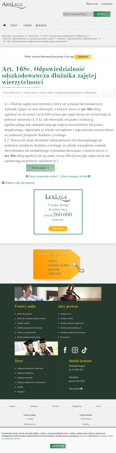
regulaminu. (83, 436)
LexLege (55, 273)
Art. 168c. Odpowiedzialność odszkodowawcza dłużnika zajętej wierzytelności (35, 41)
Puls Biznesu (86, 419)
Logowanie (107, 3)
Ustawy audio (59, 265)
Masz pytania (75, 388)
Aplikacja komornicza (25, 373)
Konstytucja (65, 337)
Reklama (34, 406)
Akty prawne (33, 36)
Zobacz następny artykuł (75, 176)
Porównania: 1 (40, 167)
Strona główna (19, 36)
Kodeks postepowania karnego (28, 337)
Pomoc (12, 406)
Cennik (27, 25)
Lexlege (30, 419)
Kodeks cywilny (23, 323)
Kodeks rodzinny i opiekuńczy (72, 323)
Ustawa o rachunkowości (26, 332)
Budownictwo (30, 424)
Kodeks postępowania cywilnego (29, 328)
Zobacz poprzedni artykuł (41, 176)
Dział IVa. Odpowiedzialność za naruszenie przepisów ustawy (28, 38)
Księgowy (21, 392)
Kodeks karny (66, 314)
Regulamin (77, 406)
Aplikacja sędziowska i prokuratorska (31, 382)
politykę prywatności (11, 438)
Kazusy (54, 269)
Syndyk (20, 387)
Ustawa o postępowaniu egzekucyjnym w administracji (64, 36)
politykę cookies (106, 436)
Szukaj (102, 14)
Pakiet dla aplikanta (24, 314)
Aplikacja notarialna (25, 378)
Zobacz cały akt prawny (18, 182)
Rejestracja (92, 3)
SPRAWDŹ (83, 57)
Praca (98, 406)
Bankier (86, 424)
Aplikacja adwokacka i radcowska (30, 368)
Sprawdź (58, 228)
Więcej (41, 25)
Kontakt (55, 406)
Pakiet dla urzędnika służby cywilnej (31, 318)
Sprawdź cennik (53, 254)
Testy (14, 25)
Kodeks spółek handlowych (71, 328)
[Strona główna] (4, 26)
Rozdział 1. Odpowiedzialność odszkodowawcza (77, 38)
